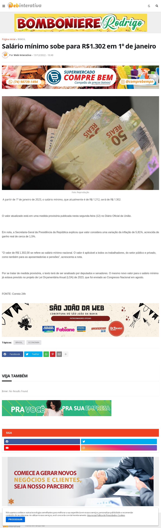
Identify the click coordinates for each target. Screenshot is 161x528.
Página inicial (8, 39)
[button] (3, 6)
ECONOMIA (34, 342)
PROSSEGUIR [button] (15, 519)
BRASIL (21, 39)
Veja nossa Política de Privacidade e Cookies (106, 515)
